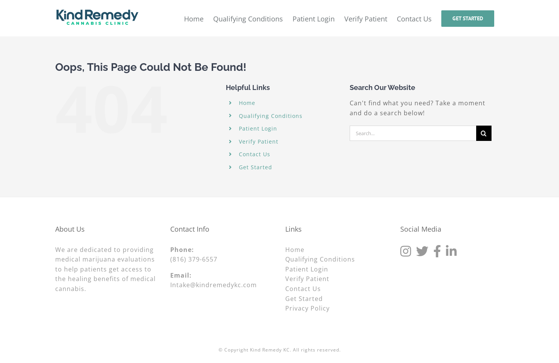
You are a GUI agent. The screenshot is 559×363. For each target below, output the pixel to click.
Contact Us (254, 154)
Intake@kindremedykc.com (213, 285)
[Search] (484, 133)
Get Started (255, 167)
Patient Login (258, 128)
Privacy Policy (307, 308)
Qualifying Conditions (271, 115)
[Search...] (413, 133)
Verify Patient (258, 141)
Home (247, 102)
